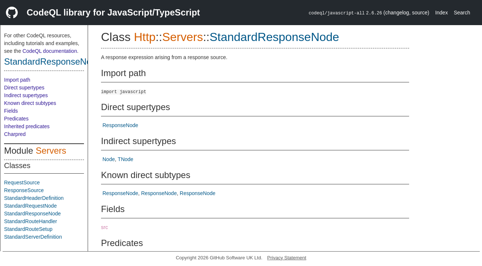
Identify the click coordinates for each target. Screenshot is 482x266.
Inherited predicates (27, 126)
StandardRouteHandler (30, 221)
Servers (51, 151)
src (104, 227)
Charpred (15, 134)
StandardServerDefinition (33, 237)
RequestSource (22, 182)
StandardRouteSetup (28, 229)
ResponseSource (24, 190)
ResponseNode (120, 125)
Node (108, 159)
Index (441, 13)
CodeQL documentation (50, 51)
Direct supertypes (24, 88)
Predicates (16, 119)
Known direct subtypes (30, 103)
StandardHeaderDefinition (34, 198)
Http (145, 37)
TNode (125, 159)
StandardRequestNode (30, 206)
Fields (11, 111)
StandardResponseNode (52, 61)
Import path (17, 80)
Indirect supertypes (26, 95)
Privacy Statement (286, 257)
